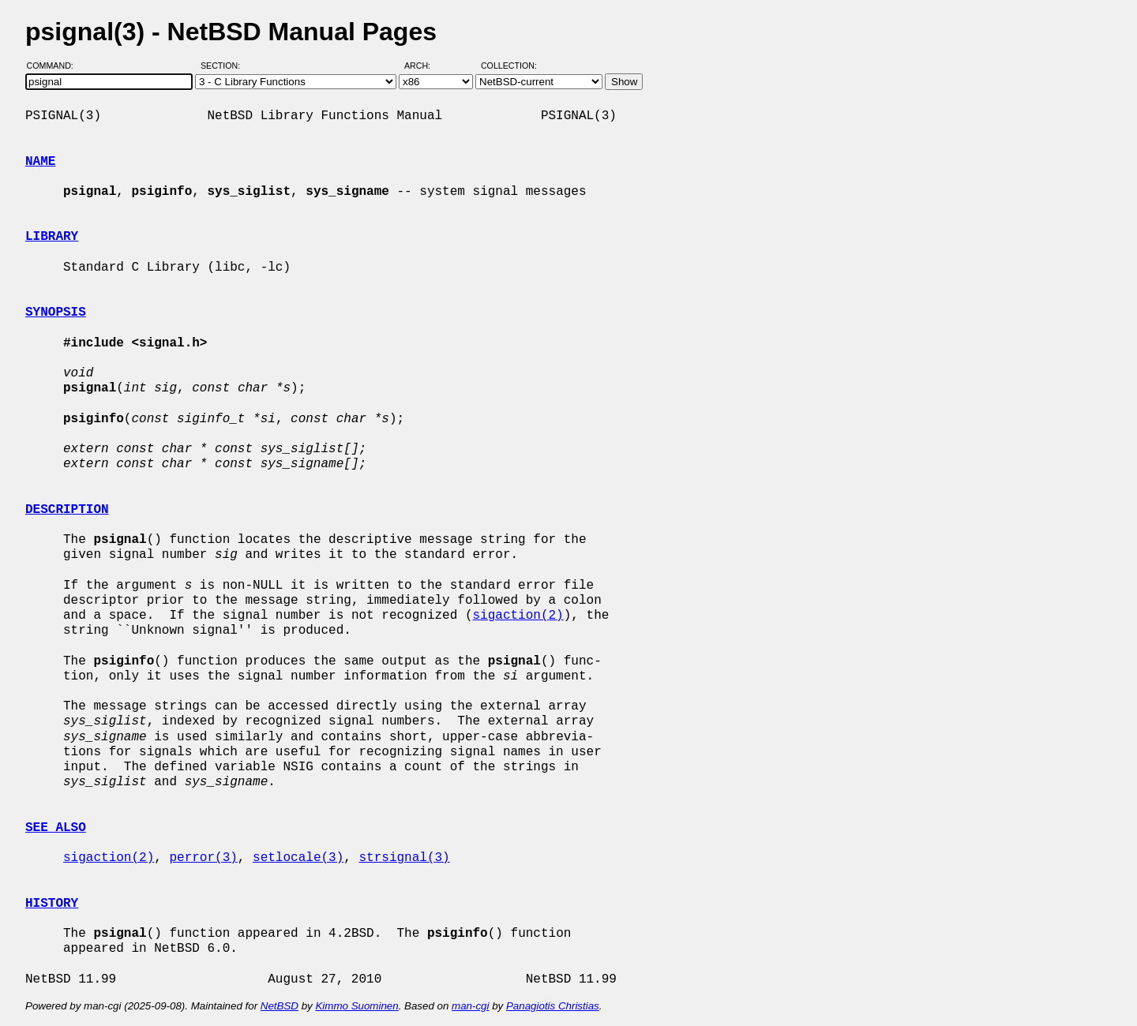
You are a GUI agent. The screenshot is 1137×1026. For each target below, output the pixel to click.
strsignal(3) (403, 858)
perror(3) (203, 858)
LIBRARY (51, 236)
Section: (224, 65)
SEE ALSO (55, 828)
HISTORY (51, 903)
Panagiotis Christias (552, 1006)
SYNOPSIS (55, 312)
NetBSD (279, 1006)
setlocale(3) (298, 858)
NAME (40, 161)
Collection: (509, 65)
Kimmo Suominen (356, 1006)
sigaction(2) (517, 615)
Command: (55, 65)
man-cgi (470, 1006)
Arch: (424, 65)
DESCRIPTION (67, 510)
